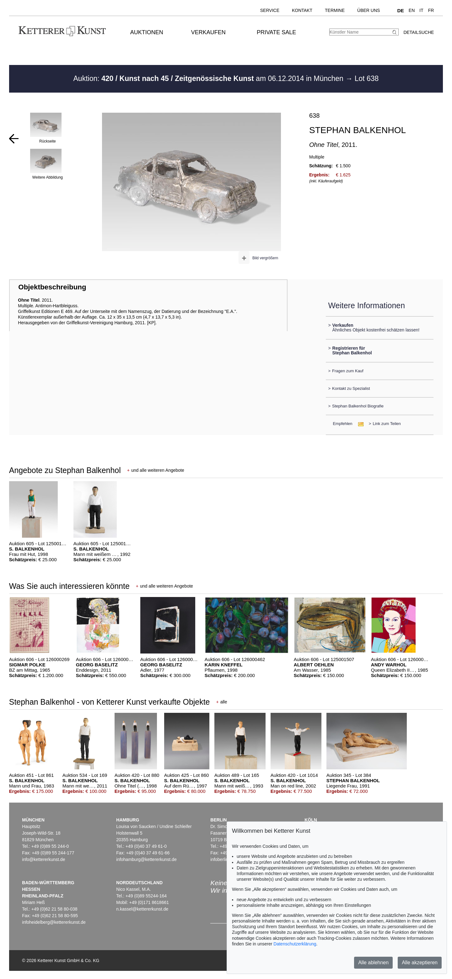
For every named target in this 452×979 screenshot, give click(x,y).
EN (412, 10)
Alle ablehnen (373, 962)
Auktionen (146, 32)
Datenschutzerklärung (294, 943)
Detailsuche (418, 32)
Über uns (368, 10)
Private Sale (276, 32)
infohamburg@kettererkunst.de (146, 859)
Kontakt (302, 10)
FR (431, 10)
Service (269, 10)
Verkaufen (208, 32)
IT (421, 10)
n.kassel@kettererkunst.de (142, 909)
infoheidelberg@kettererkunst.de (54, 922)
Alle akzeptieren (420, 962)
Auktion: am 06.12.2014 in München (209, 78)
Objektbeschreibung (52, 287)
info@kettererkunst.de (43, 859)
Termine (335, 10)
